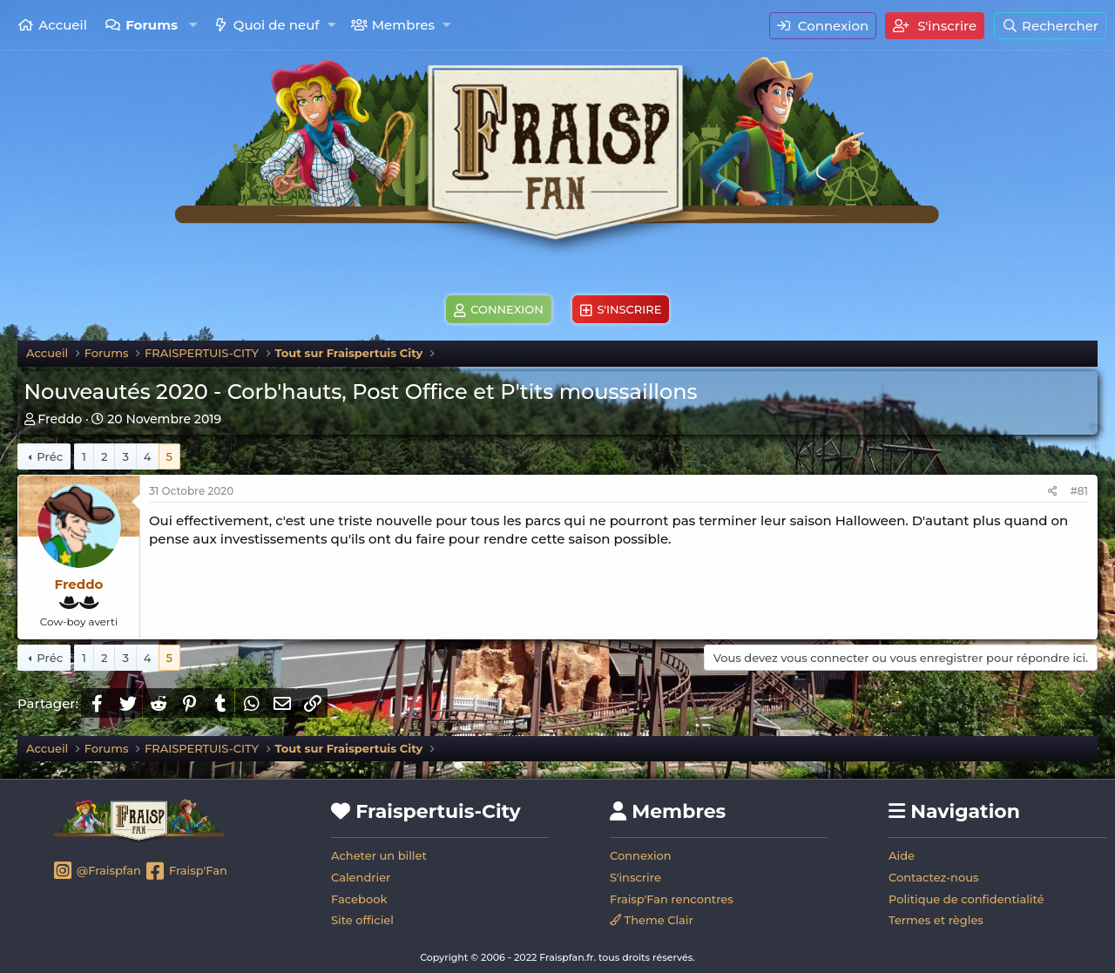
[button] (193, 25)
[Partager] (1053, 492)
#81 (1079, 490)
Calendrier (360, 877)
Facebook (359, 899)
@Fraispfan (96, 872)
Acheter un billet (379, 855)
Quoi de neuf (276, 25)
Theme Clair (651, 920)
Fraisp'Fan (185, 872)
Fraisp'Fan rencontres (671, 899)
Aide (902, 855)
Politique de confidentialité (966, 899)
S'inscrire (635, 877)
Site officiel (362, 920)
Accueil (62, 25)
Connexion (641, 855)
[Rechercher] (1050, 25)
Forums (151, 25)
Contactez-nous (934, 877)
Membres (403, 25)
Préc (50, 456)
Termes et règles (936, 920)
